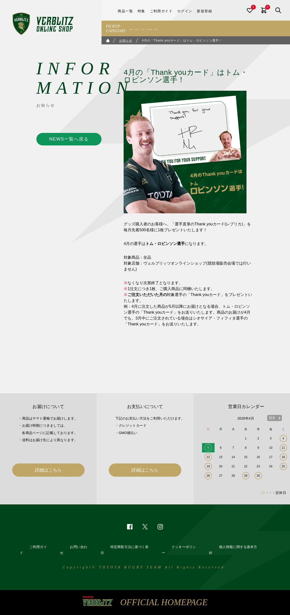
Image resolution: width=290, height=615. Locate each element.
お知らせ (125, 40)
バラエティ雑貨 (207, 28)
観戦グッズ (232, 28)
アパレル (183, 28)
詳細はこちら (48, 470)
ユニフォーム (160, 28)
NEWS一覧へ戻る (68, 139)
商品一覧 (138, 28)
